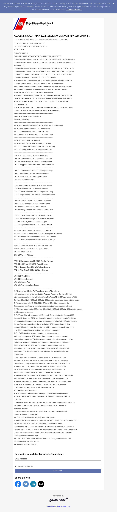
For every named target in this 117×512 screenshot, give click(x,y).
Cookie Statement (74, 9)
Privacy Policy (51, 506)
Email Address (21, 459)
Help (69, 506)
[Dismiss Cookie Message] (113, 3)
